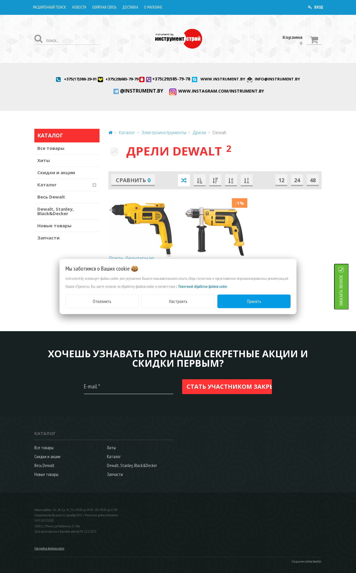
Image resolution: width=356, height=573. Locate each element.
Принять (254, 301)
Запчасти (48, 238)
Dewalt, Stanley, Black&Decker (55, 211)
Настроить (178, 301)
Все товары (50, 148)
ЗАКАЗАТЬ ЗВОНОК (348, 290)
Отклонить (102, 301)
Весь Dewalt (51, 197)
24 (297, 180)
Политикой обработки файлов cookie (202, 286)
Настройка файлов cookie (49, 548)
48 (313, 180)
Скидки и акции (56, 172)
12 (281, 180)
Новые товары (54, 225)
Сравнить (133, 180)
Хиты (43, 160)
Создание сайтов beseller (307, 561)
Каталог (47, 185)
